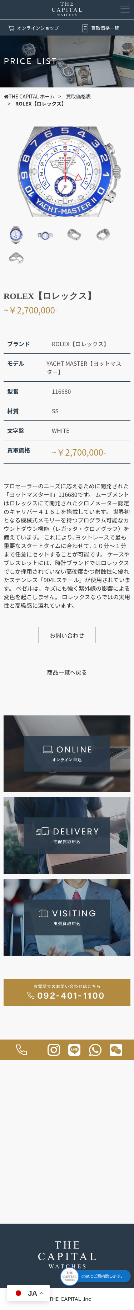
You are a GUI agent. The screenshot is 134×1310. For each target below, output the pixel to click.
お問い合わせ (67, 635)
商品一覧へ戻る (67, 672)
